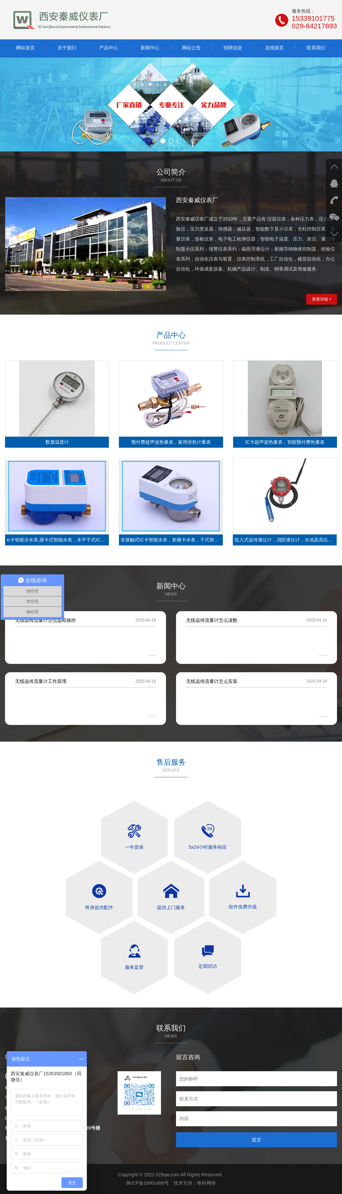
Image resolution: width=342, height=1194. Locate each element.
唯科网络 (206, 1183)
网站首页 (25, 47)
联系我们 (316, 47)
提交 (256, 1139)
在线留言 (274, 47)
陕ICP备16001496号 (147, 1183)
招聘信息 (232, 47)
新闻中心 (150, 47)
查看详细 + (321, 299)
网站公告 (191, 47)
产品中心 (108, 47)
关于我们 (66, 47)
